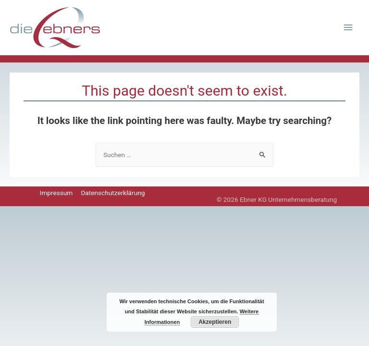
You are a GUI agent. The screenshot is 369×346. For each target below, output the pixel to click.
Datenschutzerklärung (113, 193)
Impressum (56, 193)
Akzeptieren (214, 322)
